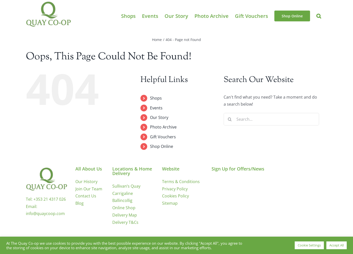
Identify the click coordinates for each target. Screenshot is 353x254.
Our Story (159, 117)
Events (156, 108)
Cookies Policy (175, 196)
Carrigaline (122, 193)
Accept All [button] (336, 245)
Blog (79, 203)
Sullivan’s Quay (126, 186)
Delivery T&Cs (125, 222)
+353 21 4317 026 (49, 199)
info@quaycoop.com (45, 213)
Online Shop (123, 207)
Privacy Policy (175, 189)
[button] (318, 16)
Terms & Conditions (181, 181)
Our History (86, 181)
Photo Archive (163, 127)
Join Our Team (88, 189)
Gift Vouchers (163, 137)
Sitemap (170, 203)
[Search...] (271, 119)
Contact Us (85, 196)
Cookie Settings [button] (309, 245)
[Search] (230, 119)
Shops (156, 98)
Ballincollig (122, 200)
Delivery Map (124, 215)
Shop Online (161, 146)
